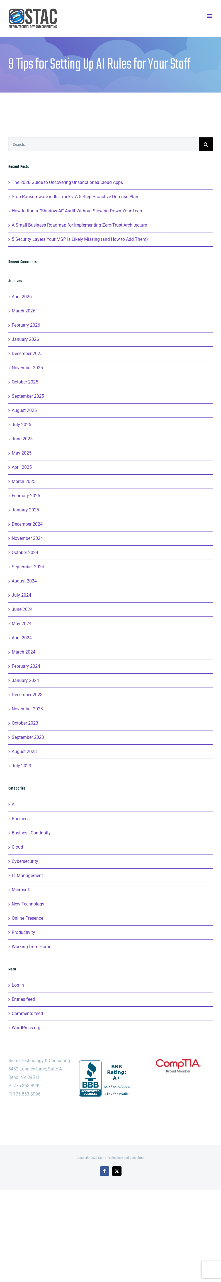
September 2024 (28, 566)
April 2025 (22, 467)
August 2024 (24, 581)
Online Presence (27, 918)
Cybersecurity (25, 861)
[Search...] (103, 144)
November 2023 (27, 709)
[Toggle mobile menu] (210, 16)
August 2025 (24, 410)
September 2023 (28, 737)
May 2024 (21, 623)
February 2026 (26, 325)
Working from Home (31, 946)
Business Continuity (31, 833)
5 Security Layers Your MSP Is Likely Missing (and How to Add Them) (80, 239)
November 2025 (27, 367)
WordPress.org (26, 1027)
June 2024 (22, 609)
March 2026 (23, 311)
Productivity (23, 932)
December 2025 (27, 353)
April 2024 (22, 637)
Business (21, 818)
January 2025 (25, 510)
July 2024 (21, 595)
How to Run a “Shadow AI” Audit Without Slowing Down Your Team (78, 210)
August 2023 (24, 751)
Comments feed (27, 1013)
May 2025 (21, 453)
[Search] (206, 144)
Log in (18, 985)
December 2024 (27, 524)
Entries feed (23, 999)
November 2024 (27, 538)
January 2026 (25, 339)
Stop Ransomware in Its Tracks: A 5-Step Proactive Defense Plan (75, 196)
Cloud (17, 847)
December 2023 (27, 694)
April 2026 (22, 296)
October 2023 (25, 723)
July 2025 (21, 424)
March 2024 (23, 652)
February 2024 (26, 666)
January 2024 (25, 680)
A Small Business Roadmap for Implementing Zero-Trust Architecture (79, 225)
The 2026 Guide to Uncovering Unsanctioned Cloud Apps (67, 182)
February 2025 (26, 495)
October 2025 (25, 382)
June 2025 (22, 438)
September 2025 (28, 396)
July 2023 (21, 765)
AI (14, 804)
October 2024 (25, 552)
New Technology (28, 904)
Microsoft (21, 889)
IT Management (27, 875)
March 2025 (23, 481)
